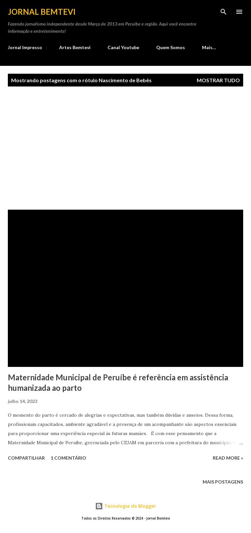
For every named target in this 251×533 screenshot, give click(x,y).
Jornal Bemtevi (41, 11)
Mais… (209, 47)
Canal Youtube (123, 47)
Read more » (228, 458)
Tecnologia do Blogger (125, 506)
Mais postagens (223, 482)
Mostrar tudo (218, 80)
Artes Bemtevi (75, 47)
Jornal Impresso (25, 47)
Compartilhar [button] (26, 458)
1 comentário (68, 458)
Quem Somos (170, 47)
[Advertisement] (125, 148)
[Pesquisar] (223, 12)
